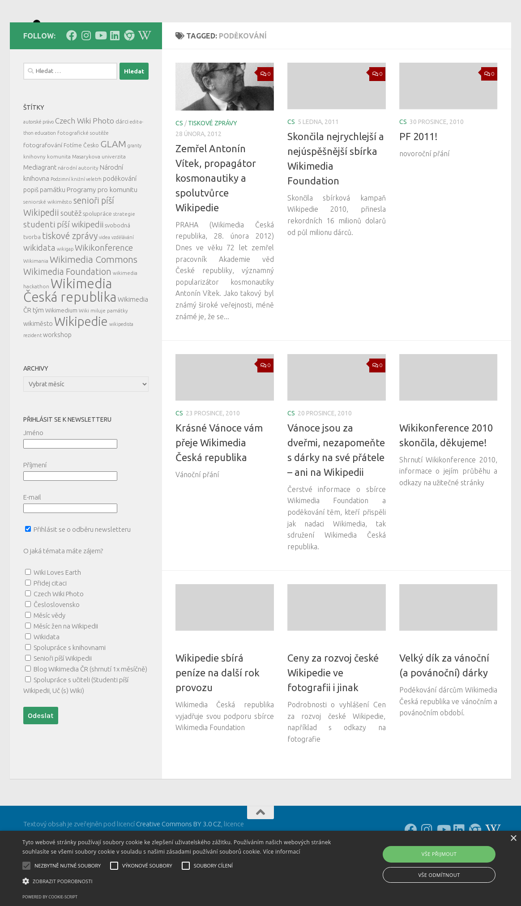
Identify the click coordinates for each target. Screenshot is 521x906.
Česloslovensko (57, 645)
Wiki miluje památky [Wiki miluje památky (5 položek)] (103, 351)
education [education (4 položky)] (45, 173)
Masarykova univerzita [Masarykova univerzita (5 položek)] (99, 197)
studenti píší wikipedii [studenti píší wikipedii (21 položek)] (63, 264)
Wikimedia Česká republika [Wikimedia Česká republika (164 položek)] (69, 330)
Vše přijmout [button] (439, 853)
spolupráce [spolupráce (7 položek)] (97, 254)
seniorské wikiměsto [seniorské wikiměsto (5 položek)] (47, 242)
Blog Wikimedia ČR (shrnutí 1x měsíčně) (90, 709)
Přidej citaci (50, 623)
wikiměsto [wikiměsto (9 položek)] (38, 364)
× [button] (513, 838)
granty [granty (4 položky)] (134, 185)
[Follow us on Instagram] (86, 75)
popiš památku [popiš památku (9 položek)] (44, 230)
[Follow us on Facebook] (71, 75)
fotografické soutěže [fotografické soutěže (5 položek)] (83, 173)
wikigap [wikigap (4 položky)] (65, 289)
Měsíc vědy (49, 655)
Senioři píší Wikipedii (63, 698)
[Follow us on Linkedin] (114, 75)
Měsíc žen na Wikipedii (66, 666)
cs (179, 163)
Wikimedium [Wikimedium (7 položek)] (61, 350)
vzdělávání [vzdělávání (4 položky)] (122, 277)
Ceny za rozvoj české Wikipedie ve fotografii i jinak (333, 712)
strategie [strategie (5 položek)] (124, 254)
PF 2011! (418, 176)
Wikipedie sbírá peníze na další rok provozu (217, 712)
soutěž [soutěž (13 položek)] (70, 253)
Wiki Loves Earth (57, 612)
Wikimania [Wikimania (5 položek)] (35, 301)
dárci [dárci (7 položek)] (121, 161)
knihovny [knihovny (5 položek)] (34, 197)
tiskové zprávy (212, 163)
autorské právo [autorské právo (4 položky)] (38, 162)
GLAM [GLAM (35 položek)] (113, 184)
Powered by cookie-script (49, 897)
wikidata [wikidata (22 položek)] (39, 288)
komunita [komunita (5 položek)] (59, 197)
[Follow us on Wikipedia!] (143, 75)
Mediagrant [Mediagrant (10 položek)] (39, 207)
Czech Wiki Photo (59, 634)
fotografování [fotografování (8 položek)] (42, 185)
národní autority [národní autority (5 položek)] (78, 208)
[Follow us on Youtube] (100, 75)
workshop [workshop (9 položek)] (57, 375)
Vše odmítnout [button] (439, 875)
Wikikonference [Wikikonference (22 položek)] (104, 288)
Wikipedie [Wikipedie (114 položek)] (81, 361)
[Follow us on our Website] (129, 75)
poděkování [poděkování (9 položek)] (120, 218)
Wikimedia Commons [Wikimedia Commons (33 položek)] (93, 300)
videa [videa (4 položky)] (104, 277)
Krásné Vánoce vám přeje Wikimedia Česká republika (219, 482)
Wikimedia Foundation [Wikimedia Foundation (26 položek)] (67, 312)
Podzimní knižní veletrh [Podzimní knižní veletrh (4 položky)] (76, 219)
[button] (177, 881)
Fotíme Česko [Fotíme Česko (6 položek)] (81, 185)
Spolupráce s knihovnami (70, 688)
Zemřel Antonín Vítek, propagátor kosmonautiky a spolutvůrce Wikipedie (215, 218)
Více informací (281, 851)
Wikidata (47, 677)
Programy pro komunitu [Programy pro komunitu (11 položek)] (102, 230)
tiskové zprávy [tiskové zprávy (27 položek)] (70, 276)
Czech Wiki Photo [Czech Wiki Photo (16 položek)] (84, 161)
